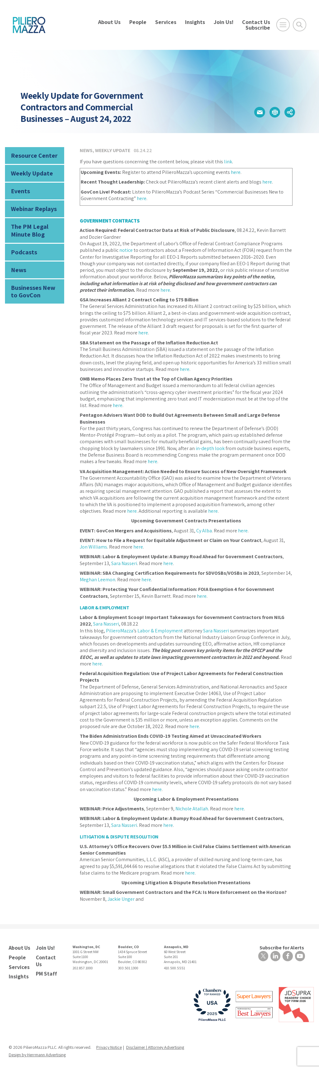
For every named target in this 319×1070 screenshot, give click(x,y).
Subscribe (257, 27)
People (137, 22)
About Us (109, 22)
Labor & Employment (160, 630)
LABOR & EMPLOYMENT (104, 607)
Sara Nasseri (124, 563)
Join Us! (223, 22)
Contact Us (256, 22)
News (17, 263)
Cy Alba (204, 530)
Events (19, 189)
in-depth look (210, 448)
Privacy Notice (109, 1045)
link (228, 161)
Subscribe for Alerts (283, 947)
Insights (195, 22)
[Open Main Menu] (283, 24)
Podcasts (22, 246)
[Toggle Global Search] (299, 24)
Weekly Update (30, 171)
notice (126, 250)
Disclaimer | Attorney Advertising (155, 1045)
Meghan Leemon (97, 579)
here (235, 172)
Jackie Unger (121, 898)
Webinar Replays (31, 205)
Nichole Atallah (191, 808)
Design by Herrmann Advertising (37, 1052)
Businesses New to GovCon (34, 284)
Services (165, 22)
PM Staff (45, 971)
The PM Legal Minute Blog (27, 226)
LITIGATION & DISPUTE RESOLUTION (118, 836)
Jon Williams (93, 547)
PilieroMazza (119, 630)
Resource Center (32, 155)
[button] (257, 112)
